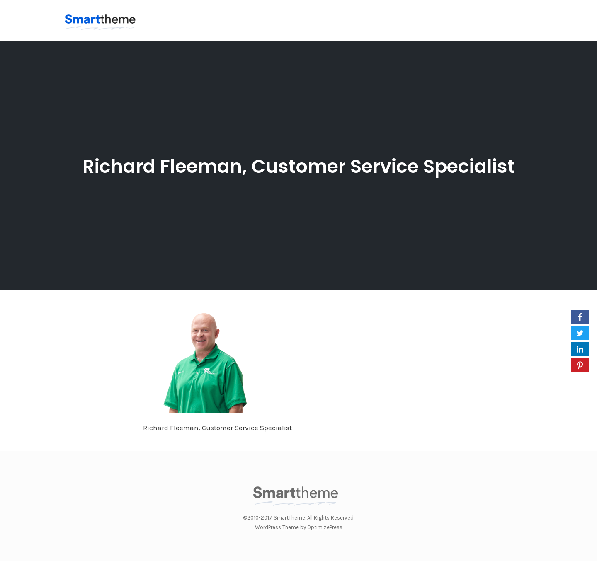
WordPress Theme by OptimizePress (298, 527)
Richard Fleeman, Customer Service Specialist (298, 166)
